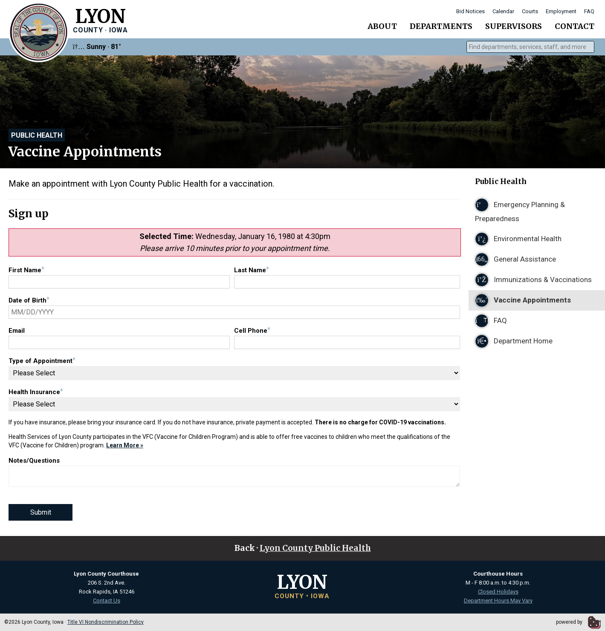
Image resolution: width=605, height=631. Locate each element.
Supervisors (513, 26)
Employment (561, 11)
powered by (578, 622)
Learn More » (124, 445)
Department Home (514, 341)
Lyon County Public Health (315, 548)
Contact (574, 26)
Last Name (251, 270)
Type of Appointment (42, 361)
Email (17, 330)
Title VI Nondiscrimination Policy (105, 622)
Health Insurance (36, 392)
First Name (26, 270)
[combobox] (530, 47)
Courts (530, 11)
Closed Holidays (498, 591)
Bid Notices (470, 11)
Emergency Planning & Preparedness (520, 210)
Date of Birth (29, 300)
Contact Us (106, 600)
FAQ (589, 11)
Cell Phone (252, 330)
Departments (441, 26)
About (382, 26)
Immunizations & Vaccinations (533, 280)
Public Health (36, 135)
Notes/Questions (34, 460)
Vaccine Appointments (523, 300)
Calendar (503, 11)
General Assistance (515, 259)
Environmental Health (518, 239)
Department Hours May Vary (498, 600)
